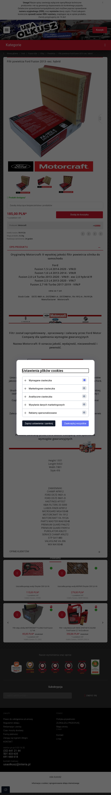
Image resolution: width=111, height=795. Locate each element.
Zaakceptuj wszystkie (75, 423)
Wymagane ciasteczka (40, 380)
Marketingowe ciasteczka (42, 388)
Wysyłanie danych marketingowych (47, 404)
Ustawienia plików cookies (42, 371)
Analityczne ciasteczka (40, 396)
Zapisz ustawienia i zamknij (39, 423)
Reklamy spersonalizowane (43, 413)
